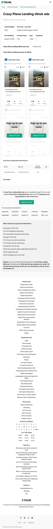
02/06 (26, 435)
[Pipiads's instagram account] (32, 518)
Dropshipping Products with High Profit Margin (26, 377)
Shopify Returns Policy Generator (26, 322)
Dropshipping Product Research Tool (26, 371)
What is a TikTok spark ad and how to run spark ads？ (26, 472)
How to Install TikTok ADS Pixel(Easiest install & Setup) (26, 480)
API (27, 494)
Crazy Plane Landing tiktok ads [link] (28, 7)
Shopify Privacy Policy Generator (26, 312)
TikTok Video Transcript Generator (26, 354)
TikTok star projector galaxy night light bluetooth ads (20, 249)
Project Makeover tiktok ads (17, 215)
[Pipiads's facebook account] (21, 518)
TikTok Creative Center (26, 351)
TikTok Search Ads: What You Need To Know (26, 449)
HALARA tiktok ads (17, 211)
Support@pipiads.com (26, 488)
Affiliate (26, 333)
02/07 (20, 435)
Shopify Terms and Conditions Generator (26, 318)
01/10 (32, 438)
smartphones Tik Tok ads (11, 246)
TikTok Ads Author (26, 416)
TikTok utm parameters (26, 287)
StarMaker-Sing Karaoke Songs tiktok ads (46, 211)
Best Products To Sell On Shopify (26, 394)
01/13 (26, 438)
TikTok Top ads (26, 410)
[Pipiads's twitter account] (24, 518)
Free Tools (26, 327)
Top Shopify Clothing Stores (26, 392)
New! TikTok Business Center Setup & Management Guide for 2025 (26, 453)
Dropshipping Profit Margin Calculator (26, 309)
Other (36, 429)
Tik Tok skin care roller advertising (14, 240)
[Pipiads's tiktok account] (28, 518)
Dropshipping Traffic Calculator (26, 298)
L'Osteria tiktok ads (36, 211)
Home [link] (3, 7)
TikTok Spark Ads (26, 346)
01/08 (26, 440)
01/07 (32, 440)
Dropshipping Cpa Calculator (26, 301)
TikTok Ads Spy (26, 343)
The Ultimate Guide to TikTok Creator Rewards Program (26, 458)
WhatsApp (26, 491)
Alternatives (26, 357)
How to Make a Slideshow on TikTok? (26, 476)
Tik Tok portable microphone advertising (16, 234)
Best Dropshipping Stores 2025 (26, 368)
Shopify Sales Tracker (26, 284)
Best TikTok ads (26, 413)
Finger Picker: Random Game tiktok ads (36, 215)
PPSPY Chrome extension (26, 330)
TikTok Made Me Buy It (26, 381)
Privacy (19, 522)
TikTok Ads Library (26, 349)
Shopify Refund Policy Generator (26, 314)
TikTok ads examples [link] (12, 7)
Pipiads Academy (26, 418)
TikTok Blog (26, 407)
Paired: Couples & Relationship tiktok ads (26, 215)
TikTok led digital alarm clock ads (13, 255)
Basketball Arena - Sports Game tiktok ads (7, 215)
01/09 (20, 440)
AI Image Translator (26, 362)
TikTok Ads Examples (26, 405)
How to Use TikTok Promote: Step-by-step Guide (26, 463)
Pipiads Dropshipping (26, 373)
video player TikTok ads (10, 228)
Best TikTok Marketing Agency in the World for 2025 (26, 467)
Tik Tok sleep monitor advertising (13, 243)
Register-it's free (14, 135)
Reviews (26, 360)
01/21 (20, 438)
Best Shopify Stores (26, 383)
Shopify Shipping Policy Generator (26, 325)
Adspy (26, 340)
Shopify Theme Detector (26, 293)
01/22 (32, 435)
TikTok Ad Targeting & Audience (26, 290)
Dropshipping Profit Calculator (26, 306)
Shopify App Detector (26, 295)
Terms (24, 522)
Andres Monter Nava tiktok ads (7, 211)
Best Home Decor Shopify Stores (26, 397)
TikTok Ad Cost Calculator (26, 304)
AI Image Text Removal (26, 365)
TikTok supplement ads (10, 252)
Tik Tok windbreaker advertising (13, 231)
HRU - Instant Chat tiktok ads (46, 215)
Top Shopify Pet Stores (26, 386)
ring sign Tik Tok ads (9, 237)
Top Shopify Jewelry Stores (26, 389)
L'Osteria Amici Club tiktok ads (26, 211)
